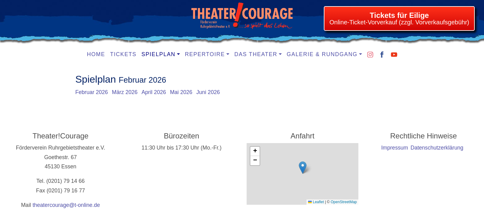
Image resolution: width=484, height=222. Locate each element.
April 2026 (154, 92)
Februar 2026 (91, 92)
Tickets (123, 54)
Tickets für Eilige (399, 15)
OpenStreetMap (344, 202)
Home (96, 54)
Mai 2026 (181, 92)
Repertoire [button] (205, 54)
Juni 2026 (208, 92)
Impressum (394, 148)
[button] (303, 167)
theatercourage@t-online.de (66, 205)
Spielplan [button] (158, 54)
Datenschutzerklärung (437, 148)
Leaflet (316, 202)
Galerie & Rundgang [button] (322, 54)
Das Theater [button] (255, 54)
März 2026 (125, 92)
